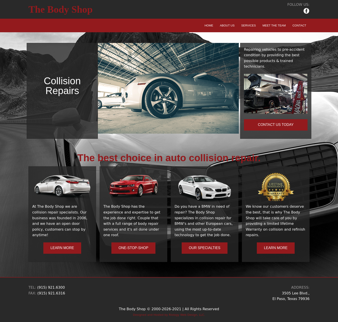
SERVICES (248, 25)
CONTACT (299, 25)
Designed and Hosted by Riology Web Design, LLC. (169, 314)
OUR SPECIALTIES (204, 248)
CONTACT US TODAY (276, 125)
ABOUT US (227, 25)
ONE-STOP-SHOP (133, 248)
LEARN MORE (62, 248)
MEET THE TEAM (274, 25)
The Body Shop (60, 9)
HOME (209, 25)
